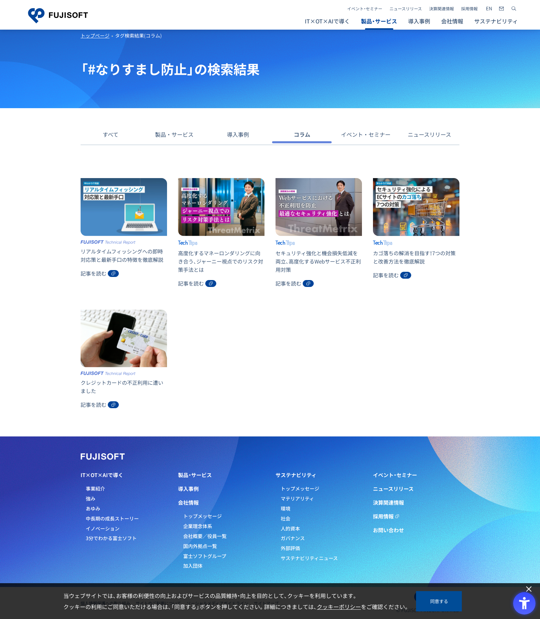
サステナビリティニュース (309, 558)
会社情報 (188, 502)
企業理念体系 (197, 526)
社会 (285, 518)
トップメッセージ (202, 516)
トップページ (95, 35)
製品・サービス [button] (379, 21)
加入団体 (192, 565)
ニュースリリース (406, 9)
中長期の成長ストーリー (112, 518)
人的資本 (290, 528)
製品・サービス (174, 134)
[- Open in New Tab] (489, 8)
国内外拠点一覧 (200, 546)
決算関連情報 (441, 9)
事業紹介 (95, 488)
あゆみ (93, 508)
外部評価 (290, 548)
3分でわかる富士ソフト (111, 538)
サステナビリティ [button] (496, 21)
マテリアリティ (297, 498)
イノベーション (103, 528)
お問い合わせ (388, 530)
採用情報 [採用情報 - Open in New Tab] (469, 9)
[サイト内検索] (514, 8)
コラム (302, 134)
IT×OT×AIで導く (102, 475)
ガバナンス (293, 538)
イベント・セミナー (364, 9)
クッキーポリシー (339, 606)
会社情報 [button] (452, 21)
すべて (110, 134)
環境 (285, 508)
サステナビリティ (296, 475)
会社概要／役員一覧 (205, 536)
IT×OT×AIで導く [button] (327, 21)
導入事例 (419, 21)
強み (90, 498)
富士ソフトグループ (204, 556)
